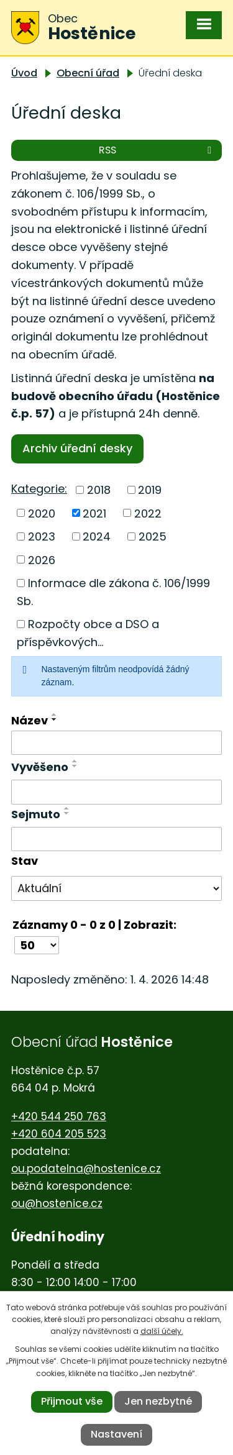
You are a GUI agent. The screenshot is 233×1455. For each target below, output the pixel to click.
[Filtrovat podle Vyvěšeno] (116, 792)
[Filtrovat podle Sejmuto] (116, 839)
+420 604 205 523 (58, 1133)
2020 (41, 513)
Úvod (24, 73)
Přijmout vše (72, 1401)
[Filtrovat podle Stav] (116, 888)
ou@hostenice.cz (57, 1203)
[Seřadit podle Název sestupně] (55, 719)
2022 (148, 513)
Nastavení (116, 1434)
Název (29, 720)
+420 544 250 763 (58, 1116)
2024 (97, 536)
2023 (41, 536)
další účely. (161, 1331)
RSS (157, 150)
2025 (153, 536)
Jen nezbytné (158, 1401)
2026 (41, 559)
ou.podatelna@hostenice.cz (86, 1168)
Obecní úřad (88, 73)
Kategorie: (39, 488)
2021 (94, 513)
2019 (150, 490)
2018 (99, 490)
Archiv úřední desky (77, 448)
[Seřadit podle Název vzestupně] (55, 714)
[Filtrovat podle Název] (116, 743)
